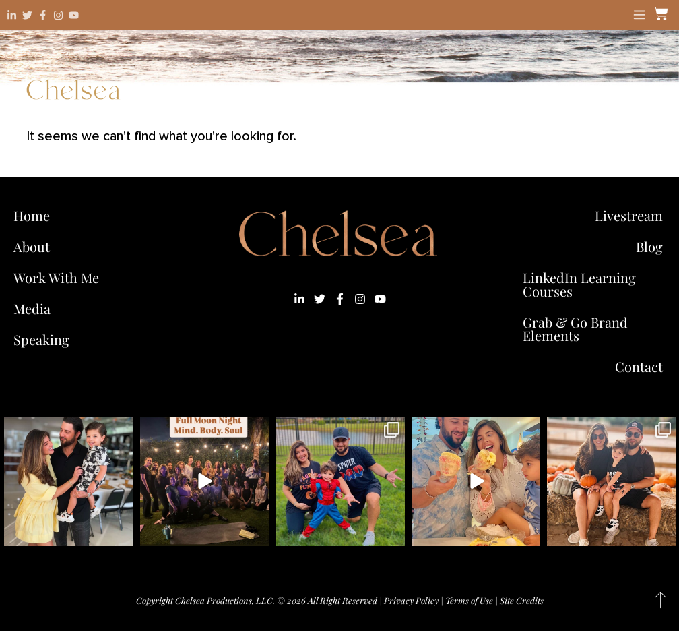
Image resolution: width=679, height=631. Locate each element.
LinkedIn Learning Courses (579, 284)
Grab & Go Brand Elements (575, 328)
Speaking (41, 339)
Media (32, 308)
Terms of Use (469, 600)
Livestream (629, 215)
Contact (639, 366)
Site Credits (522, 600)
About (31, 246)
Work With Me (59, 277)
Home (31, 215)
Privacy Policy (411, 600)
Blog (649, 246)
